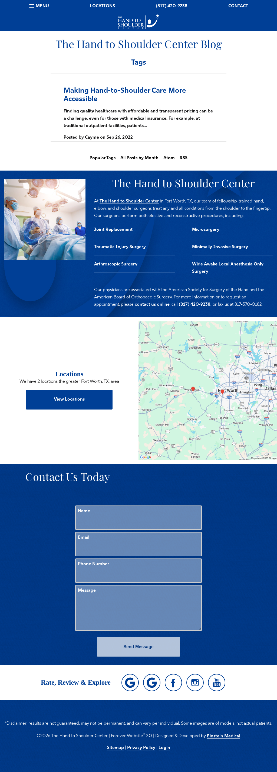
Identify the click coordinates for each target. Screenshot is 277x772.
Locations (102, 6)
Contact (238, 6)
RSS (183, 158)
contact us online (152, 304)
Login (164, 748)
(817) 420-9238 (171, 6)
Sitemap (115, 748)
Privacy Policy (141, 748)
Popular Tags (103, 158)
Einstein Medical (223, 736)
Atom (169, 158)
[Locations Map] (207, 390)
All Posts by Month (139, 158)
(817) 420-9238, (195, 304)
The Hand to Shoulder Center (129, 201)
